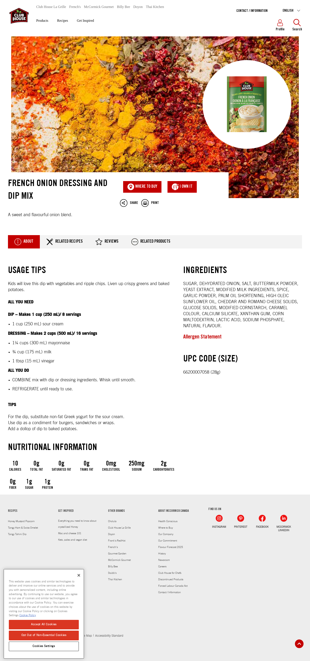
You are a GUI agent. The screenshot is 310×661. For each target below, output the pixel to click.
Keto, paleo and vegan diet (72, 539)
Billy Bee (123, 7)
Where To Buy (142, 186)
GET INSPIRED (66, 511)
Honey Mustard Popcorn (21, 521)
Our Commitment (167, 540)
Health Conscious (167, 521)
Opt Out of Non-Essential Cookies (44, 635)
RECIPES (12, 511)
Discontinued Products (170, 579)
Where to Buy (165, 527)
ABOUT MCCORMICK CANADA (173, 511)
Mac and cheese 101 (69, 533)
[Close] (79, 575)
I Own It (182, 186)
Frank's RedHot (116, 540)
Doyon (138, 7)
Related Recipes (64, 241)
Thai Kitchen (155, 7)
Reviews (107, 241)
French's (75, 7)
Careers (162, 566)
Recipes (62, 20)
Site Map (86, 635)
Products (42, 20)
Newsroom (164, 560)
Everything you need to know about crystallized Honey (77, 524)
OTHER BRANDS (116, 511)
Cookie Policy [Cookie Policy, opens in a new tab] (27, 615)
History (162, 553)
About (23, 241)
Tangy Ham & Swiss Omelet (23, 527)
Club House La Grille (51, 7)
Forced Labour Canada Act (173, 586)
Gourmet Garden (117, 553)
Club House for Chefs (169, 573)
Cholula (112, 521)
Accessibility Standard (109, 635)
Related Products (150, 241)
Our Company (165, 534)
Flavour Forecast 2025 (170, 547)
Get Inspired (85, 20)
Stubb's (112, 573)
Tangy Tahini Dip (17, 534)
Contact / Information (252, 11)
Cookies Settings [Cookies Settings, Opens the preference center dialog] (44, 646)
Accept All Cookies (44, 624)
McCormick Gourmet (99, 7)
